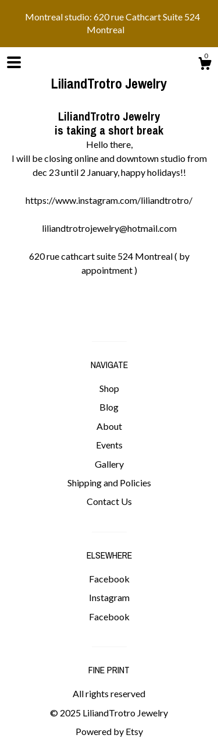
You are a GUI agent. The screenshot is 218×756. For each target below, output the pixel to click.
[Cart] (204, 65)
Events (109, 444)
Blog (109, 406)
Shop (109, 388)
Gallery (109, 463)
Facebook (109, 578)
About (109, 426)
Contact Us (109, 501)
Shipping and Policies (109, 482)
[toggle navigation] (14, 62)
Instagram (109, 597)
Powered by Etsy (109, 731)
